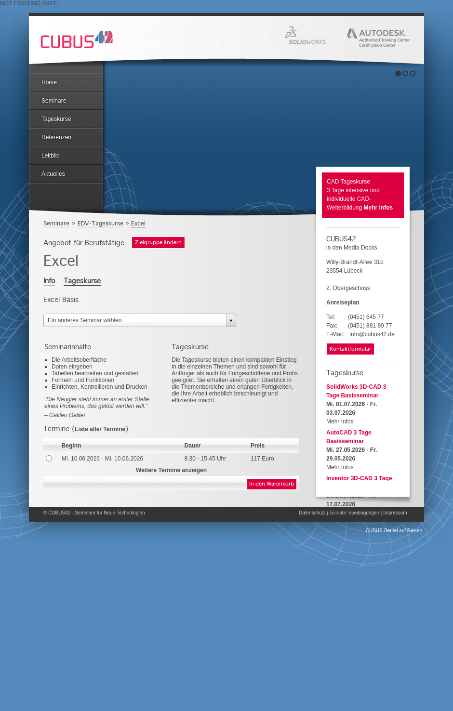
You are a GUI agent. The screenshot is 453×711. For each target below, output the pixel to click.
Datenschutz (312, 512)
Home (49, 82)
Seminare (53, 100)
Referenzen (56, 137)
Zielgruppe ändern (158, 243)
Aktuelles (53, 174)
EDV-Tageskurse (100, 223)
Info (49, 280)
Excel (138, 223)
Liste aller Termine (100, 429)
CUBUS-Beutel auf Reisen (394, 530)
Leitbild (50, 155)
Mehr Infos (378, 207)
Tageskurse (56, 119)
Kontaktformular (350, 349)
